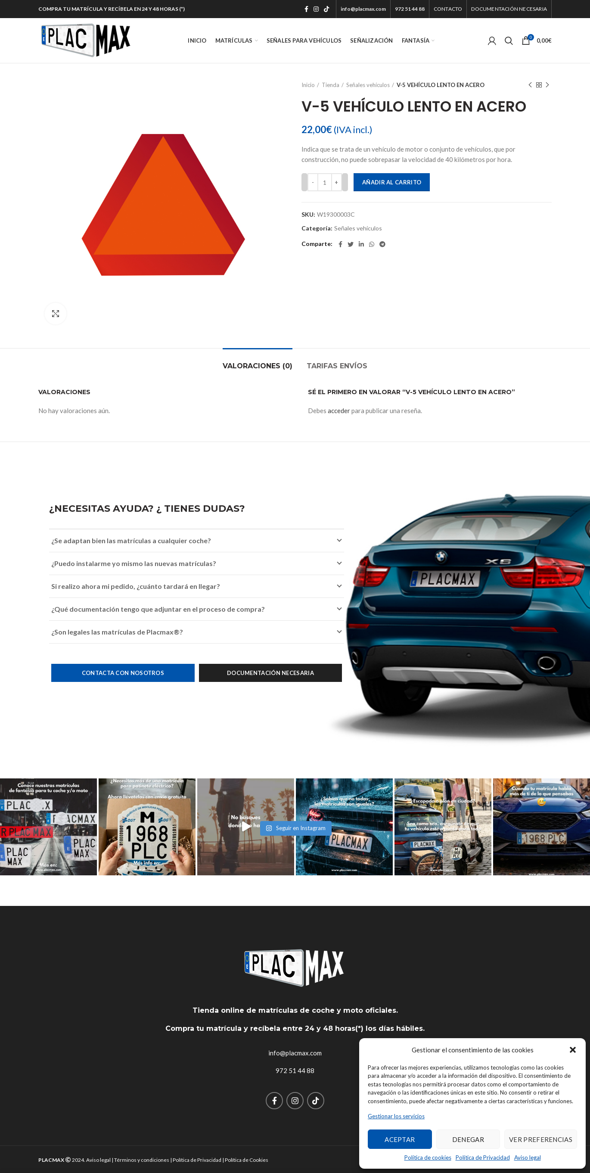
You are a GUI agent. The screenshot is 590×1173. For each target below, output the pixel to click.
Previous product (530, 85)
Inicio (308, 84)
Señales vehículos (368, 84)
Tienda (330, 84)
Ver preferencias (540, 1139)
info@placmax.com (295, 1053)
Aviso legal (527, 1157)
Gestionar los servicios (396, 1116)
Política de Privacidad (483, 1157)
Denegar (468, 1139)
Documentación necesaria (270, 672)
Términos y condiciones (141, 1160)
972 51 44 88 (295, 1070)
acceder (339, 410)
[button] (572, 1049)
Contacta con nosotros (123, 672)
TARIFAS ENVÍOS (337, 366)
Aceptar (400, 1139)
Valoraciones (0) (257, 366)
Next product (547, 85)
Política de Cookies (246, 1160)
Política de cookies (427, 1157)
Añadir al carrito (391, 182)
